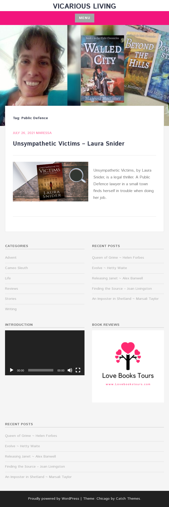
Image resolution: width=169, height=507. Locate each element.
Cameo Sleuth (16, 268)
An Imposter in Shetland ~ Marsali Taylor (125, 298)
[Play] (11, 370)
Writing (11, 309)
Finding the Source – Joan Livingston (122, 288)
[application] (44, 352)
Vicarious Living (84, 7)
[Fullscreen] (77, 370)
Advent (11, 257)
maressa (44, 133)
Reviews (11, 288)
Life (8, 278)
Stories (10, 298)
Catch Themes (128, 498)
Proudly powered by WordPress (53, 498)
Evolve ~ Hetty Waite (109, 268)
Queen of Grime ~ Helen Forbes (118, 257)
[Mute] (69, 370)
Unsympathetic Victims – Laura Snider (68, 144)
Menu (84, 17)
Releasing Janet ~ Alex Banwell (117, 278)
